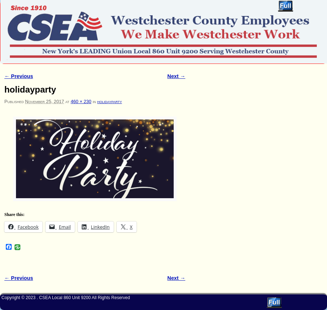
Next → (176, 76)
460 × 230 (80, 101)
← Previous (18, 76)
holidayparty (109, 101)
